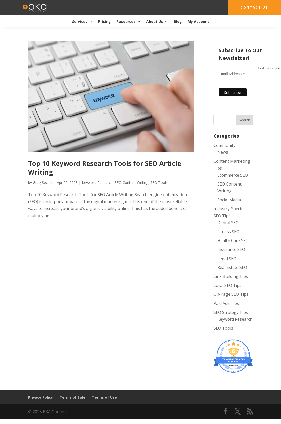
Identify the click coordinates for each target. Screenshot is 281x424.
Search (244, 120)
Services (79, 22)
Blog (178, 22)
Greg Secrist (43, 182)
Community (224, 145)
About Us (154, 22)
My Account (198, 22)
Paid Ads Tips (226, 303)
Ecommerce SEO (232, 175)
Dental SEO (228, 222)
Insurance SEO (231, 249)
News (222, 152)
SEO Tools (159, 182)
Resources (126, 22)
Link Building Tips (230, 276)
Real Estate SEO (232, 267)
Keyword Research (97, 182)
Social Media (229, 200)
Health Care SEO (233, 240)
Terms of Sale (72, 397)
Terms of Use (104, 397)
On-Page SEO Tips (230, 294)
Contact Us (254, 7)
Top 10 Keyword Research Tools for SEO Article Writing (104, 168)
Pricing (104, 22)
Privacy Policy (40, 397)
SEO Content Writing (131, 182)
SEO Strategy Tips (230, 312)
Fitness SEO (228, 231)
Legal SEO (226, 258)
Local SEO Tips (227, 285)
